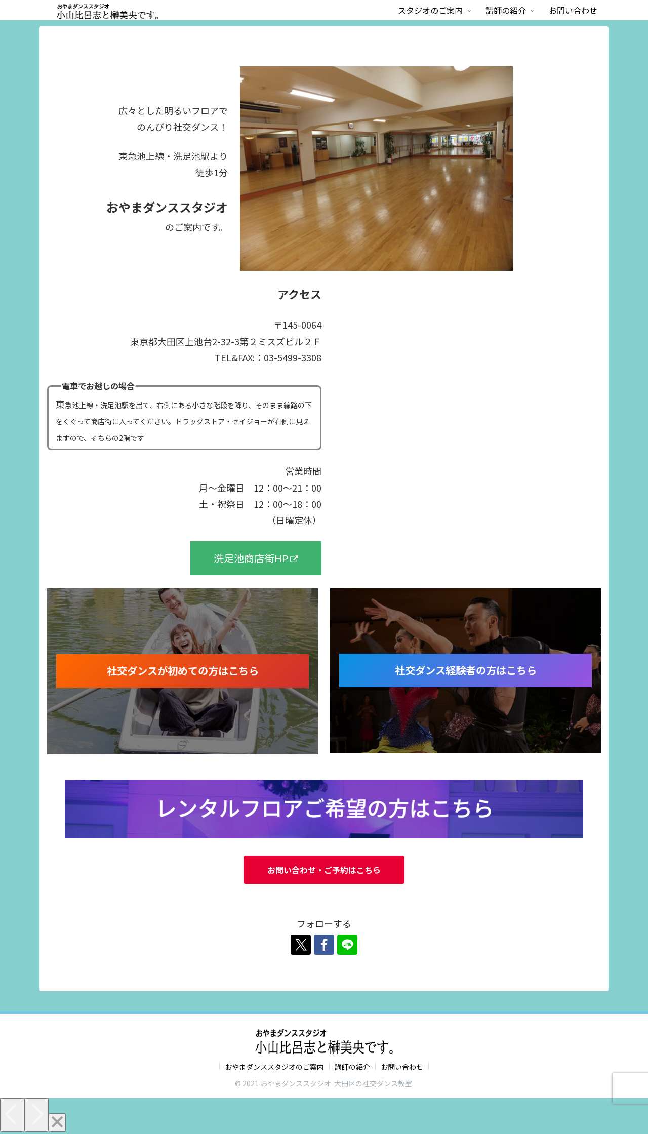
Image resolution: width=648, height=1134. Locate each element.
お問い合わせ (402, 1066)
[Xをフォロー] (301, 945)
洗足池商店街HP (256, 558)
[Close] (57, 1122)
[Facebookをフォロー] (324, 945)
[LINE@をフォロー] (347, 945)
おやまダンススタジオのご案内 (274, 1066)
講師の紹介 (352, 1066)
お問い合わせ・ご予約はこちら (324, 870)
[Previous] (12, 1115)
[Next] (36, 1115)
